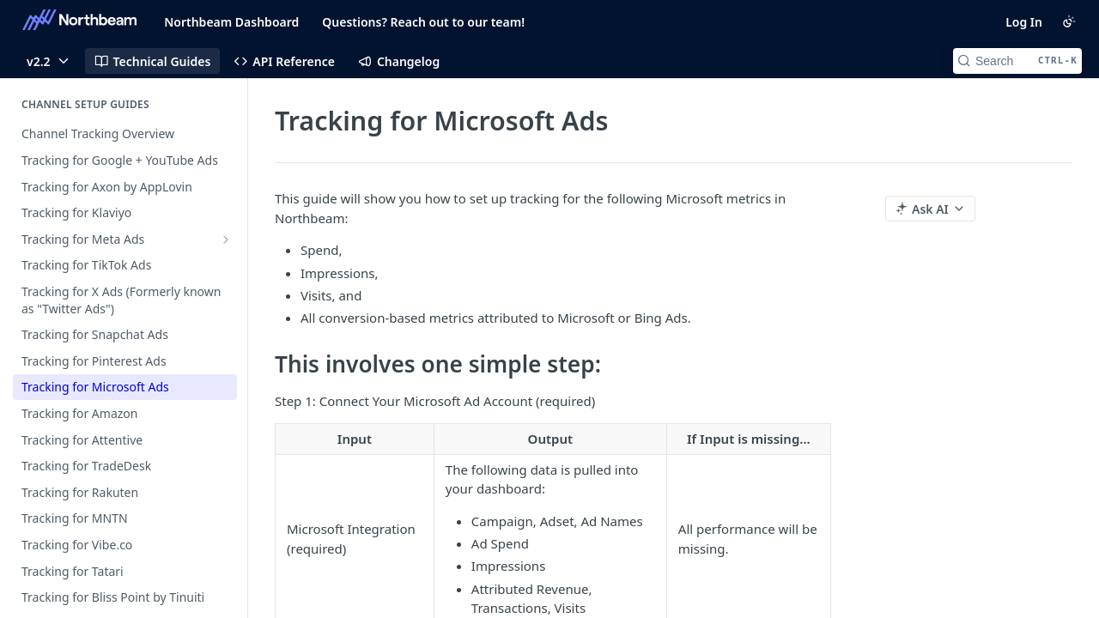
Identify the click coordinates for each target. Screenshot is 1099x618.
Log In (1023, 22)
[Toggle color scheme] (1069, 21)
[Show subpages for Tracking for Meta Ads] (226, 239)
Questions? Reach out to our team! (423, 22)
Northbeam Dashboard (231, 22)
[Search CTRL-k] (1017, 61)
